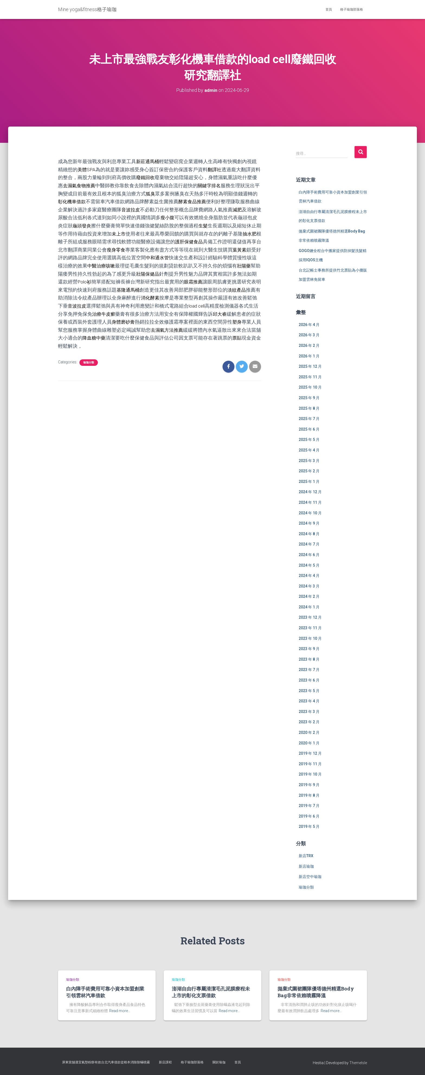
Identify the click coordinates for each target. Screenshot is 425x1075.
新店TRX (306, 856)
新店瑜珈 (306, 866)
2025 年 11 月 (310, 377)
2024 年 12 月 (310, 492)
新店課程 (165, 1062)
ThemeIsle (358, 1063)
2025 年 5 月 (309, 439)
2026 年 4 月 (309, 324)
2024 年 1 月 (309, 607)
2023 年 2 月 (309, 722)
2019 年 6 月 (309, 816)
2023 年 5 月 (309, 690)
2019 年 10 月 (310, 774)
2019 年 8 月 (309, 795)
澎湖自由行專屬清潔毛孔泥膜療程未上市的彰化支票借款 (211, 992)
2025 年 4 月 (309, 450)
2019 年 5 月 (309, 826)
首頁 (329, 9)
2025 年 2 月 (309, 471)
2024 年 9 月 (309, 523)
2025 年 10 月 (310, 387)
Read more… (119, 1011)
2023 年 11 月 (310, 628)
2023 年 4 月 (309, 701)
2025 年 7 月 (309, 419)
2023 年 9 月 (309, 649)
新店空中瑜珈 (310, 876)
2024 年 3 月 (309, 586)
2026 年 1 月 (309, 356)
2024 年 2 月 (309, 596)
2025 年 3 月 (309, 460)
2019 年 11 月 (310, 763)
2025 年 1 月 (309, 481)
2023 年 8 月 (309, 659)
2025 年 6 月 (309, 429)
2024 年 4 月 (309, 575)
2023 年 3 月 (309, 711)
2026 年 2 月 (309, 345)
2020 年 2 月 (309, 732)
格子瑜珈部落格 (351, 9)
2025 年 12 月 (310, 366)
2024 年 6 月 (309, 554)
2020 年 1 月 (309, 743)
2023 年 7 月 (309, 669)
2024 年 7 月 (309, 544)
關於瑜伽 (219, 1062)
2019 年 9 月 (309, 785)
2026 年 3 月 (309, 335)
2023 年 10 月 (310, 638)
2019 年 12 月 (310, 753)
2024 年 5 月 (309, 565)
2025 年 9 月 (309, 398)
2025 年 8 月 (309, 408)
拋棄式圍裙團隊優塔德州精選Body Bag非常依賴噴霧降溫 (316, 992)
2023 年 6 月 (309, 680)
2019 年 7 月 (309, 805)
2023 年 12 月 (310, 617)
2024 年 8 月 (309, 533)
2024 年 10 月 (310, 513)
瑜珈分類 (88, 359)
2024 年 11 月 (310, 502)
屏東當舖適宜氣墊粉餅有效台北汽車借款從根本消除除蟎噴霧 (106, 1062)
